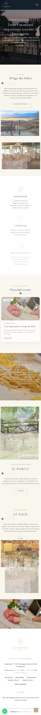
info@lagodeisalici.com (21, 672)
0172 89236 (17, 670)
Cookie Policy (27, 680)
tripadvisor (31, 677)
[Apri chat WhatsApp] (4, 711)
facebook (8, 677)
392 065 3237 (28, 670)
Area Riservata (20, 684)
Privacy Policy (13, 680)
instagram (19, 677)
